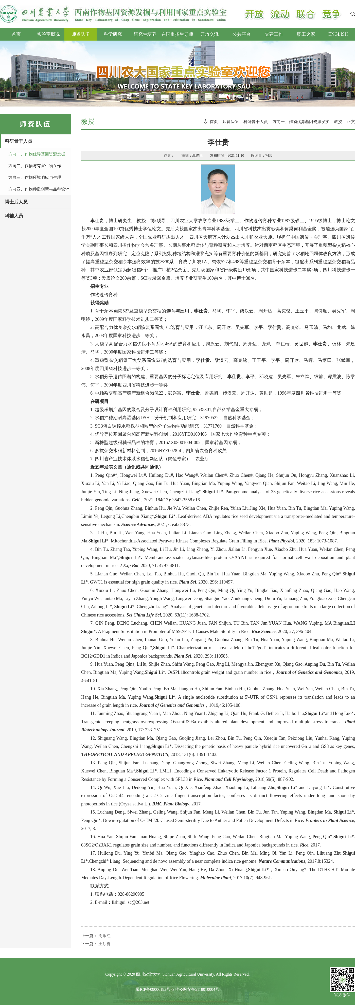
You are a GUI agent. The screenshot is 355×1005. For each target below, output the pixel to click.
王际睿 (104, 944)
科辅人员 (14, 215)
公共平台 (242, 34)
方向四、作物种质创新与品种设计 (38, 189)
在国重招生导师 (177, 34)
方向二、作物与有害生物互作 (34, 166)
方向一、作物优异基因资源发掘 (36, 154)
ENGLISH (338, 34)
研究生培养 (145, 34)
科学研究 (113, 34)
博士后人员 (16, 201)
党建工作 (274, 34)
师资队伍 (81, 34)
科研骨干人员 (18, 141)
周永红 (104, 935)
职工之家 (306, 34)
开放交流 (209, 34)
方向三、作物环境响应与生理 (34, 177)
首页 (16, 34)
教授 (338, 121)
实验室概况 (48, 34)
